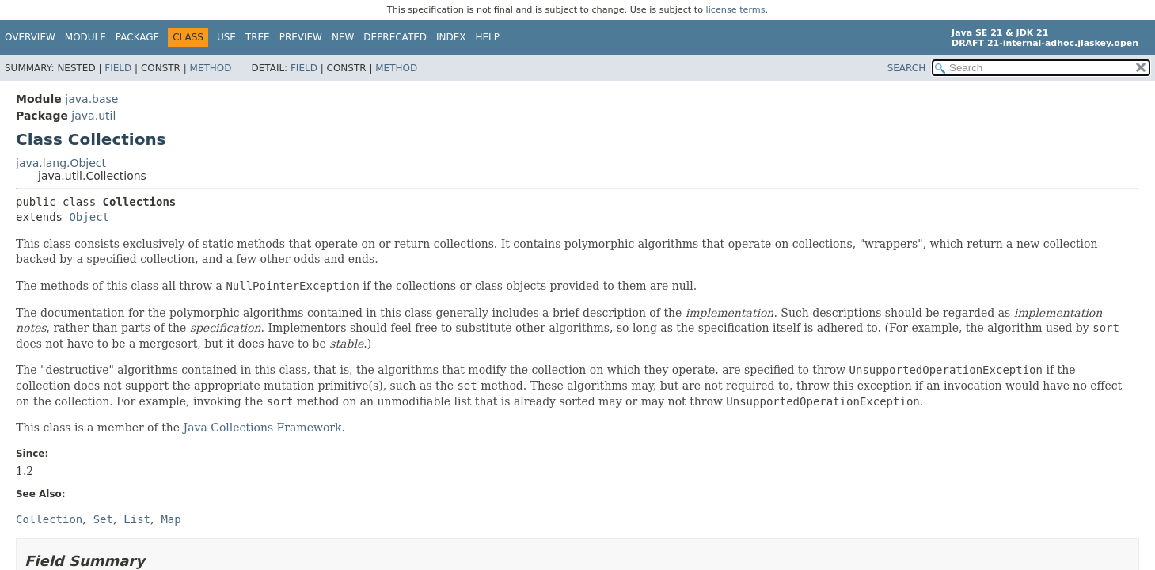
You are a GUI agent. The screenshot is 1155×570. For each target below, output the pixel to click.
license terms (736, 10)
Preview (300, 37)
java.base (91, 99)
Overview (30, 37)
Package (137, 37)
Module (85, 37)
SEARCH (906, 68)
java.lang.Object (61, 163)
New (343, 37)
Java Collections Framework (263, 427)
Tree (257, 37)
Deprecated (395, 37)
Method (211, 68)
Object (89, 217)
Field (117, 68)
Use (226, 37)
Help (488, 37)
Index (451, 37)
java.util (93, 115)
